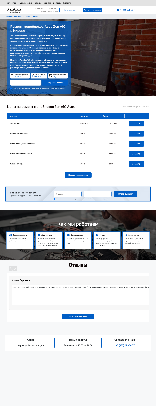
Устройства (11, 3)
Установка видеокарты (19, 134)
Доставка (57, 3)
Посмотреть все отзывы (78, 316)
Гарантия (47, 3)
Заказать (136, 123)
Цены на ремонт (26, 3)
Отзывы (38, 3)
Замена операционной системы (22, 144)
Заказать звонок (70, 10)
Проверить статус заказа (92, 10)
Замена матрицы (16, 164)
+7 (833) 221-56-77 (125, 345)
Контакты (67, 3)
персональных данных (59, 88)
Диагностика (15, 124)
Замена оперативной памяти (21, 154)
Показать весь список (78, 175)
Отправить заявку (55, 83)
